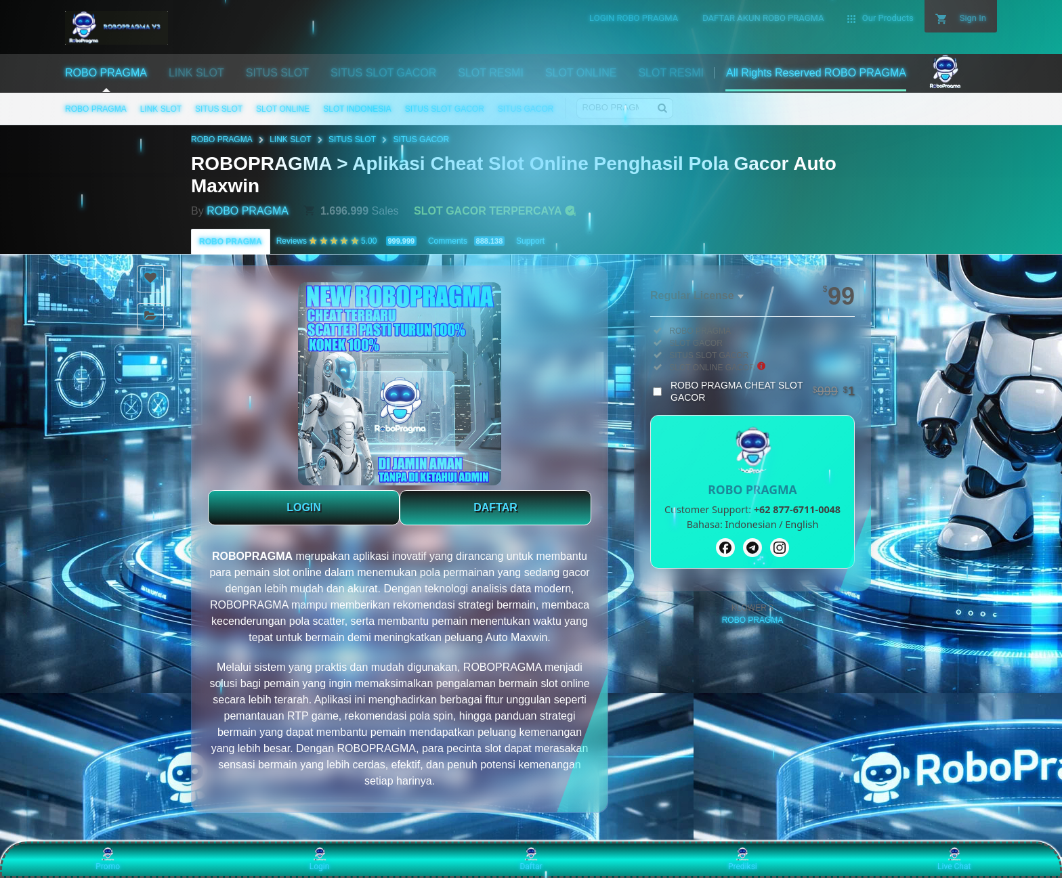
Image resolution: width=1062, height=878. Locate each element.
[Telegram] (752, 547)
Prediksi (742, 859)
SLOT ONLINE (283, 109)
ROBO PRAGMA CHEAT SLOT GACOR (763, 391)
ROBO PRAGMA (96, 109)
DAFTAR (495, 507)
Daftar (530, 859)
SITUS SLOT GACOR (444, 109)
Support (530, 241)
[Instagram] (779, 547)
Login (320, 859)
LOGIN (303, 507)
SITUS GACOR (526, 109)
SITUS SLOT (218, 109)
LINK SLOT (161, 109)
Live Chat (954, 859)
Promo (107, 859)
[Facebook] (725, 547)
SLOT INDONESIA (357, 109)
